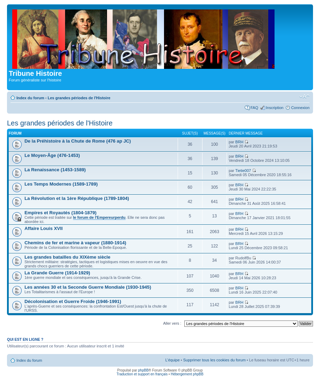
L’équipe (172, 360)
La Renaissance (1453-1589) (55, 169)
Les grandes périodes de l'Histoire (79, 98)
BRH (239, 142)
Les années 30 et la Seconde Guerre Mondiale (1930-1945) (87, 287)
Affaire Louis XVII (43, 228)
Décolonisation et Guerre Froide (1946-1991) (72, 301)
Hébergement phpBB (187, 374)
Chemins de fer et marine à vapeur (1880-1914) (75, 242)
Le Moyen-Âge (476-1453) (52, 155)
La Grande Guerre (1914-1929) (57, 272)
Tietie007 (243, 170)
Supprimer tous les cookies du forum (214, 360)
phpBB (143, 370)
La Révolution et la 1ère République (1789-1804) (76, 198)
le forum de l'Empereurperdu (99, 217)
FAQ (254, 108)
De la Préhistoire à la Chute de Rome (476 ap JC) (77, 141)
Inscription (274, 108)
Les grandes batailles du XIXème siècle (67, 257)
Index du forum (30, 98)
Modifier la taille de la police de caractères (304, 96)
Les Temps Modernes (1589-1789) (61, 184)
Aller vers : (172, 323)
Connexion (300, 108)
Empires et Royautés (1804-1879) (60, 212)
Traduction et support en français (142, 374)
